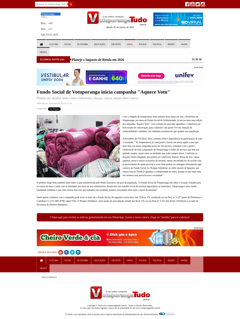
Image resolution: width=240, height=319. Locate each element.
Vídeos (43, 52)
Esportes (116, 44)
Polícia (142, 44)
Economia (82, 44)
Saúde (184, 44)
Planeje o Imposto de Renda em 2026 (98, 60)
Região (171, 44)
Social (67, 44)
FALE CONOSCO (49, 277)
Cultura (53, 44)
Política (157, 44)
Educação (99, 44)
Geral (130, 44)
